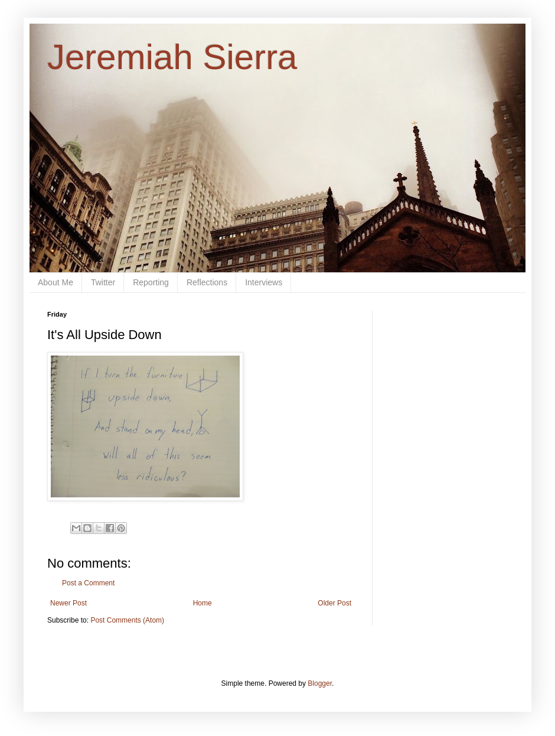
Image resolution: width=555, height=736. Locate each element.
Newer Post (68, 603)
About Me (55, 282)
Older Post (334, 603)
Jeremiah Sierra (172, 57)
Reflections (207, 282)
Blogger (320, 683)
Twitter (103, 282)
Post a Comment (88, 583)
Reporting (151, 282)
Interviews (263, 282)
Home (202, 603)
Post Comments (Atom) (127, 620)
